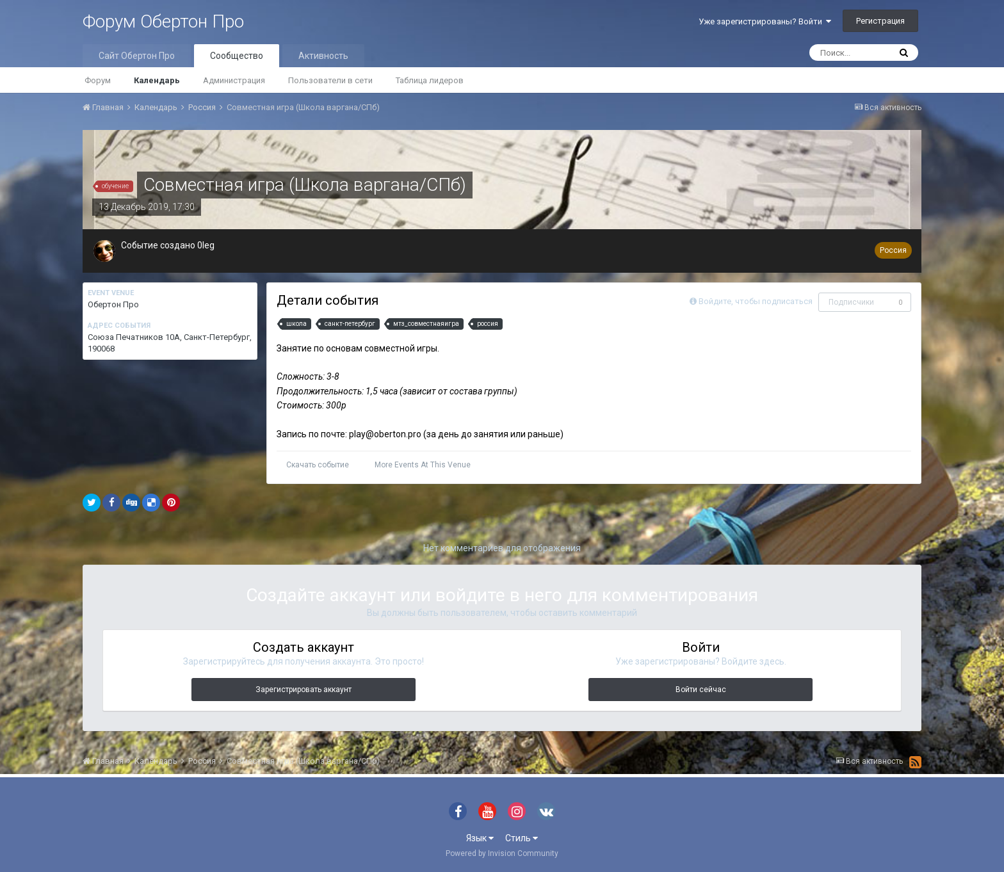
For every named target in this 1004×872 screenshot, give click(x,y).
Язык (480, 838)
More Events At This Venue (423, 464)
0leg (206, 245)
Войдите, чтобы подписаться (756, 301)
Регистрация (880, 21)
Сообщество (236, 56)
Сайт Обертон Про (137, 56)
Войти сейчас (701, 689)
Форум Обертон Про (163, 21)
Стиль (521, 838)
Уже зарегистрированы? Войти (765, 21)
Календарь (157, 80)
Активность (323, 56)
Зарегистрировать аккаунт (303, 689)
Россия (893, 250)
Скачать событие (317, 464)
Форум (98, 80)
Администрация (234, 80)
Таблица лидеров (430, 80)
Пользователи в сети (330, 80)
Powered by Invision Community (502, 853)
